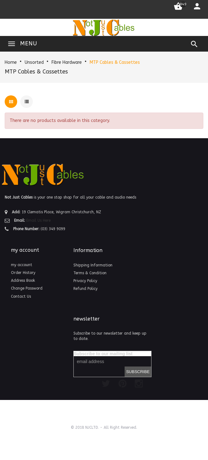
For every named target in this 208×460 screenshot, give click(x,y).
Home (11, 62)
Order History (23, 272)
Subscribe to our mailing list (103, 353)
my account (21, 265)
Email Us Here (38, 220)
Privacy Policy (85, 281)
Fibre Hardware (67, 62)
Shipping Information (92, 265)
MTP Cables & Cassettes (115, 62)
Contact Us (21, 296)
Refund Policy (85, 288)
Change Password (26, 288)
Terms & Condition (89, 273)
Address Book (23, 280)
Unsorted (34, 62)
